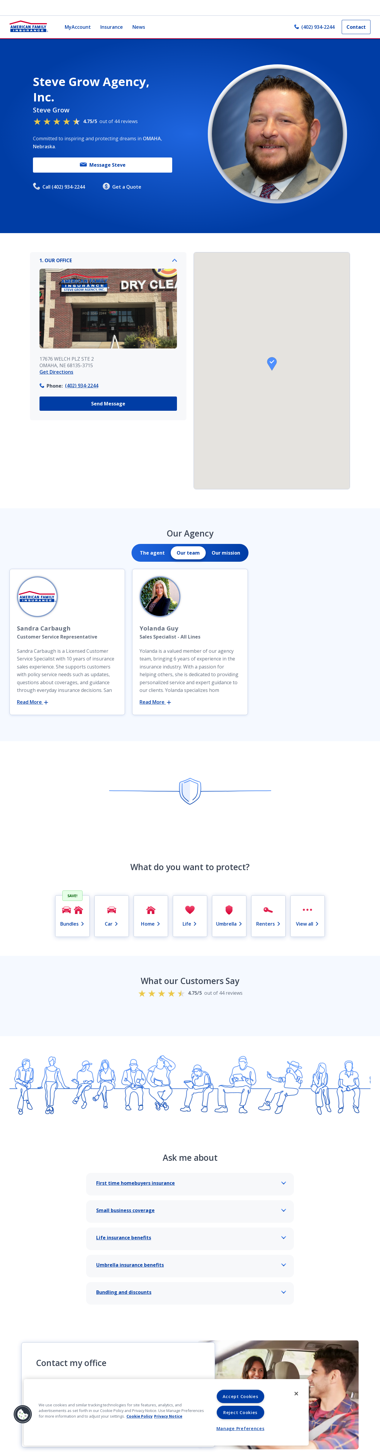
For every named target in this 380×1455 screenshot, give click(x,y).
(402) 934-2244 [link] (314, 27)
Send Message (108, 403)
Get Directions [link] (56, 372)
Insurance (111, 27)
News (138, 27)
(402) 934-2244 (81, 385)
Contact (356, 27)
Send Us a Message (118, 1425)
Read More (32, 702)
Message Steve (103, 165)
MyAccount (78, 27)
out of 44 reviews (85, 121)
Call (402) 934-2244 (59, 187)
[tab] (152, 552)
